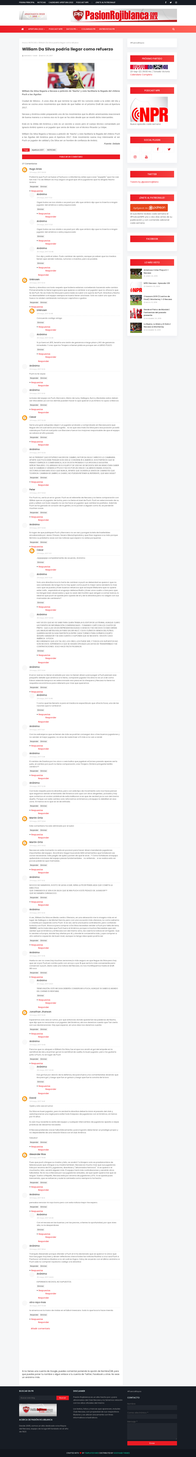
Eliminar (43, 187)
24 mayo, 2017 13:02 (38, 845)
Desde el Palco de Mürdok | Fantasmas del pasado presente (157, 312)
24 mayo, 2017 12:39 (37, 786)
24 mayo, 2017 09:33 (38, 172)
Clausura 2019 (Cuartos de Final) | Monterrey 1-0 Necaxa (158, 298)
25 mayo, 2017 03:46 (45, 251)
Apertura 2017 (38, 150)
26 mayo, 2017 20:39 (45, 1070)
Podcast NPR (82, 2)
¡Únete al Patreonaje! (105, 2)
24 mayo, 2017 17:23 (45, 224)
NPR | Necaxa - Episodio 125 (157, 283)
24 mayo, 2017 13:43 (37, 1045)
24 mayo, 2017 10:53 (38, 493)
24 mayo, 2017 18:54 (37, 1249)
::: (92, 2)
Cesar (32, 416)
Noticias (41, 2)
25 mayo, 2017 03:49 (45, 338)
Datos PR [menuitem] (71, 29)
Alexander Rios (37, 1154)
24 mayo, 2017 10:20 (38, 420)
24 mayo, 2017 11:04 (37, 670)
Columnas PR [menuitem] (88, 29)
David (32, 1097)
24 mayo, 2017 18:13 (37, 1198)
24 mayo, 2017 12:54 (37, 821)
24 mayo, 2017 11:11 (44, 553)
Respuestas (37, 190)
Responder (34, 187)
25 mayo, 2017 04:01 (45, 984)
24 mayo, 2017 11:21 (37, 729)
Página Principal (26, 2)
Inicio (24, 42)
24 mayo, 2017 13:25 (37, 1015)
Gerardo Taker (30, 55)
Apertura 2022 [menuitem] (35, 29)
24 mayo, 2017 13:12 (37, 880)
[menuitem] (22, 29)
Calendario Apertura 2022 (61, 2)
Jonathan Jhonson (40, 1011)
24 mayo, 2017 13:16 (37, 956)
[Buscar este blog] (37, 1398)
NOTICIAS (33, 42)
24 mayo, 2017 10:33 (38, 453)
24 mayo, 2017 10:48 (45, 313)
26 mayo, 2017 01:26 (38, 1306)
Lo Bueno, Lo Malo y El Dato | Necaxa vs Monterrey (157, 325)
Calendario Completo (141, 74)
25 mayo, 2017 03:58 (45, 618)
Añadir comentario (40, 1328)
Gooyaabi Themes (122, 1453)
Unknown (34, 279)
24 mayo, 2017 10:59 (38, 528)
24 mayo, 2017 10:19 (37, 393)
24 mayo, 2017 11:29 (44, 577)
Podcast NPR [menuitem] (55, 29)
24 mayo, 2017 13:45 (45, 698)
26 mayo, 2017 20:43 (45, 1218)
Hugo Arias (35, 168)
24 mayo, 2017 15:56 (38, 1157)
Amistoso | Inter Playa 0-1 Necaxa (156, 271)
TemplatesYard (92, 1453)
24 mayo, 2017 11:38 (37, 757)
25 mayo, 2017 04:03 (45, 1277)
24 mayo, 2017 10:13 (37, 283)
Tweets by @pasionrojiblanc (144, 181)
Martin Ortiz (36, 817)
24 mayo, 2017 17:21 (44, 198)
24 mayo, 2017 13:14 (37, 913)
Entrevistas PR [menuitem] (107, 29)
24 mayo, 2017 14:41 (37, 1101)
